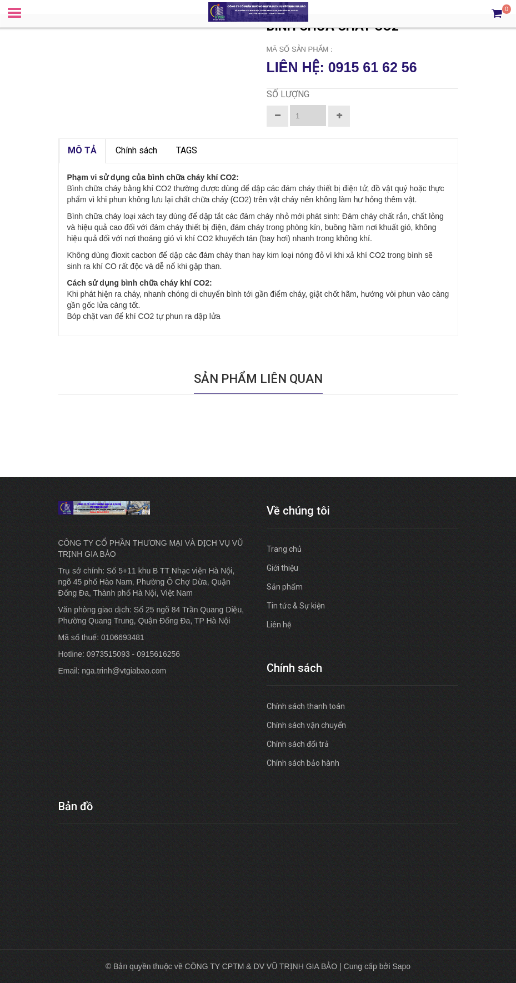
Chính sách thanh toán (306, 706)
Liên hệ (279, 624)
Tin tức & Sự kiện (296, 605)
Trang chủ (284, 549)
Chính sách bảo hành (303, 763)
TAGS (186, 150)
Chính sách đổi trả (298, 744)
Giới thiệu (282, 567)
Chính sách (136, 150)
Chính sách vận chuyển (306, 725)
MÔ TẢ (82, 150)
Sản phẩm (285, 586)
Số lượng (288, 94)
